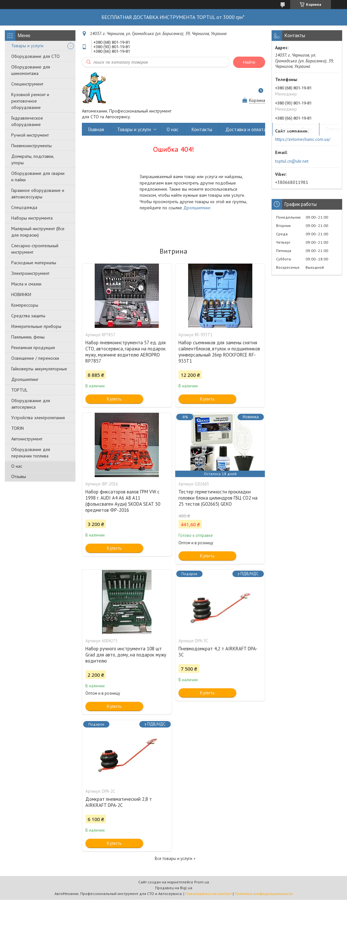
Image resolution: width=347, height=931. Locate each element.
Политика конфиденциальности (264, 893)
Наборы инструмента (32, 218)
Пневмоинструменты (31, 146)
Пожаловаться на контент (208, 893)
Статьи (333, 129)
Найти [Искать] (249, 62)
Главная (96, 129)
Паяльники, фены (28, 337)
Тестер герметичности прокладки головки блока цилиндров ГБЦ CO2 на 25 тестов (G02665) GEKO (217, 498)
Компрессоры (24, 305)
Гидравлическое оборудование (27, 121)
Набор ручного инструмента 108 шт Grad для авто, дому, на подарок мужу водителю (125, 655)
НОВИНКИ (21, 294)
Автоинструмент (26, 439)
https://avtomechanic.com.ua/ (302, 139)
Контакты (202, 129)
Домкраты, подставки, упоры (32, 159)
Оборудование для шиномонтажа (30, 70)
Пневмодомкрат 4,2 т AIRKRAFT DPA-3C (217, 652)
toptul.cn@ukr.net (291, 161)
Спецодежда (24, 207)
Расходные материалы (33, 263)
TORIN (17, 428)
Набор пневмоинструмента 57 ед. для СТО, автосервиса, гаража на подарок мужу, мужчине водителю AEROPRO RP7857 (125, 351)
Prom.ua (201, 882)
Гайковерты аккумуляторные (39, 369)
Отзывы (18, 476)
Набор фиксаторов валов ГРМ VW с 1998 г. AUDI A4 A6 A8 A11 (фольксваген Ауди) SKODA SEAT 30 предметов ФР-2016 (122, 501)
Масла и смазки (26, 284)
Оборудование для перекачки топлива (30, 453)
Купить (114, 399)
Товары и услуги (27, 46)
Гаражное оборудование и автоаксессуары (37, 193)
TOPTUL (19, 390)
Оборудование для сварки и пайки (38, 176)
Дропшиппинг (25, 379)
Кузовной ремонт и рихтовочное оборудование (30, 101)
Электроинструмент (30, 273)
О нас (16, 466)
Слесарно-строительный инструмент (34, 249)
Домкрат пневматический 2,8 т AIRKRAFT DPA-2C (118, 802)
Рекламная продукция (33, 347)
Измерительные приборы (36, 326)
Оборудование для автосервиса (30, 404)
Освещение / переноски (35, 358)
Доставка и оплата (245, 129)
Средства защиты (28, 316)
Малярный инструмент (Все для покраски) (38, 232)
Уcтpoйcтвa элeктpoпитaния (38, 417)
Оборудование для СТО (35, 56)
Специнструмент (27, 84)
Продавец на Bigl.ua (173, 887)
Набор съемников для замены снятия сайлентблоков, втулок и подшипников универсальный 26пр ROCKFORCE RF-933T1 (219, 351)
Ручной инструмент (30, 135)
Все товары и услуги (173, 858)
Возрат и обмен (296, 129)
